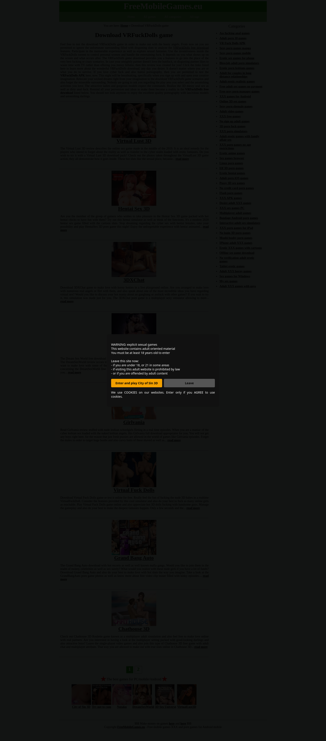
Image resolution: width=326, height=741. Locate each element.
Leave (189, 383)
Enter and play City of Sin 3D (136, 383)
